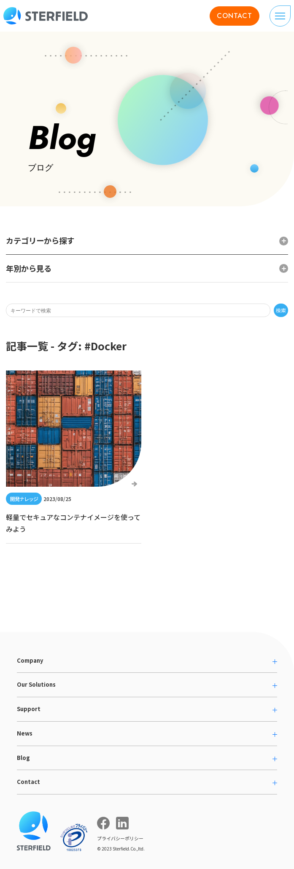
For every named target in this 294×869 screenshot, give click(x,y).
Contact (28, 782)
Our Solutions (36, 684)
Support (28, 709)
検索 (281, 310)
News (24, 733)
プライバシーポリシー (120, 838)
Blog (23, 758)
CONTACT (234, 16)
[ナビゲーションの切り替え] (280, 16)
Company (30, 660)
